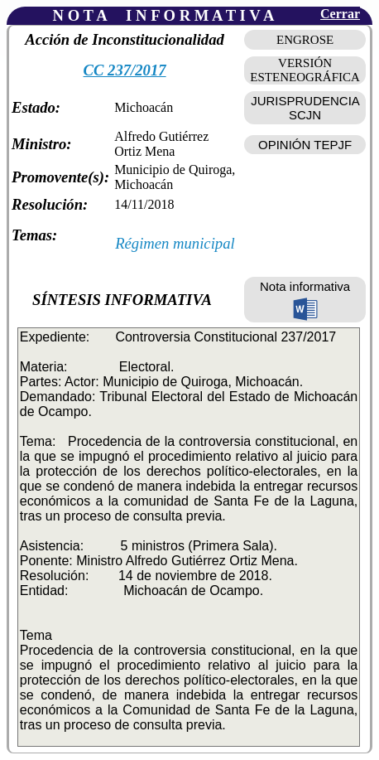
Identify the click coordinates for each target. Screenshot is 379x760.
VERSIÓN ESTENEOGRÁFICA (305, 70)
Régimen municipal (175, 243)
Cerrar (340, 14)
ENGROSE (304, 39)
